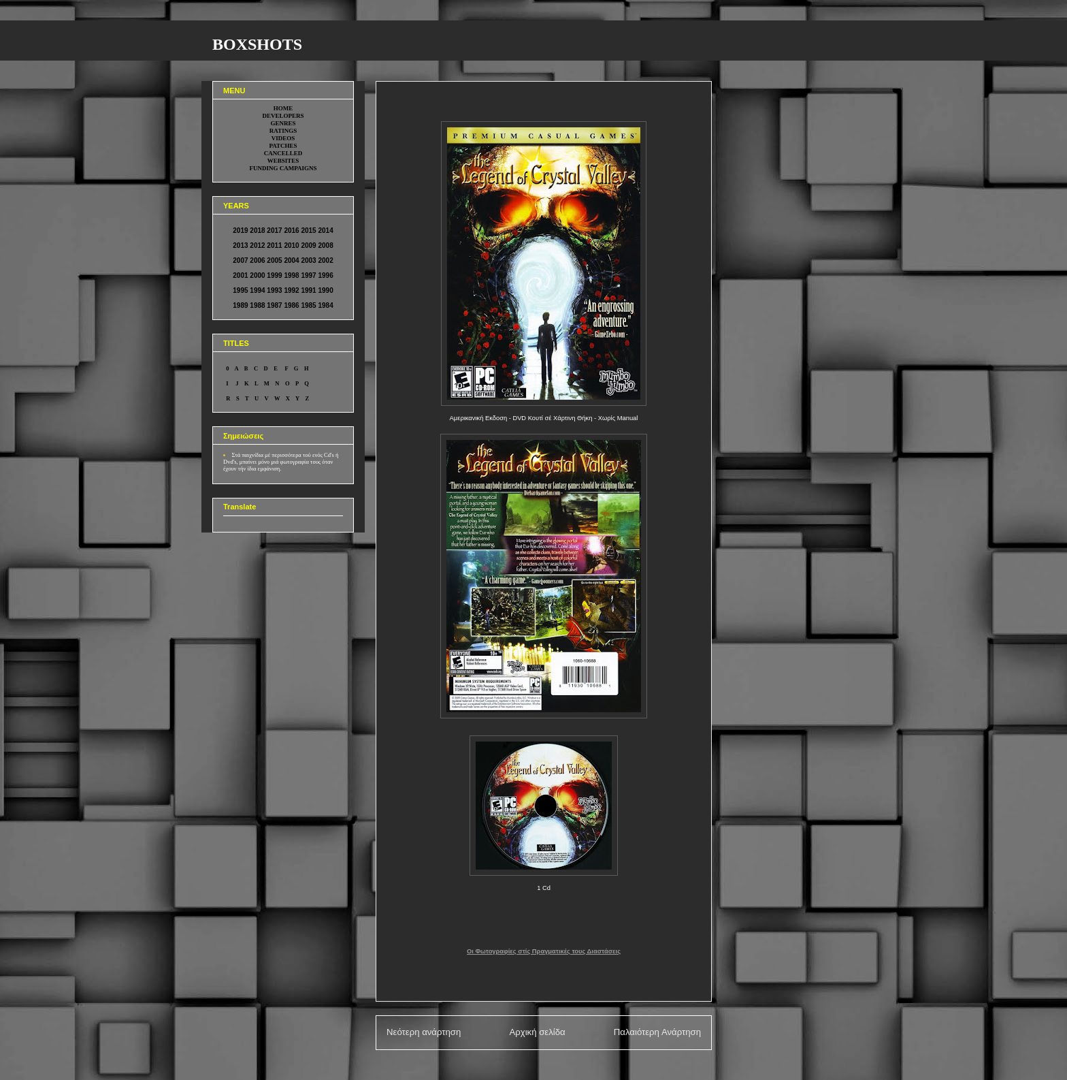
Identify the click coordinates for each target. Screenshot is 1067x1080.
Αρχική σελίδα (537, 1032)
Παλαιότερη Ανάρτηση (657, 1032)
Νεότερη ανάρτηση (424, 1032)
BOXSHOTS (257, 44)
